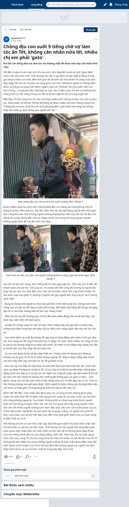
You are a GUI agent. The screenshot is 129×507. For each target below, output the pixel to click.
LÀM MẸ (12, 30)
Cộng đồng (36, 4)
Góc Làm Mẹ (25, 29)
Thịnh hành (17, 4)
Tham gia (91, 29)
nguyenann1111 (18, 38)
